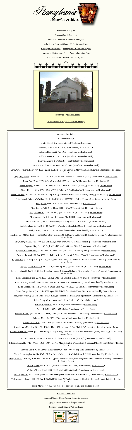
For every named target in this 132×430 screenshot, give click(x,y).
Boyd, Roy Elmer (21, 177)
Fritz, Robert (35, 208)
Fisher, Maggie (26, 186)
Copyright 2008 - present (57, 402)
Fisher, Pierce (26, 190)
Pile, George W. (21, 242)
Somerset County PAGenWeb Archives (66, 407)
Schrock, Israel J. (28, 338)
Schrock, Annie (15, 343)
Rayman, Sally (18, 260)
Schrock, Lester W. (29, 350)
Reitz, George (22, 291)
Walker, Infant (33, 365)
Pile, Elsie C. (15, 235)
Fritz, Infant (41, 203)
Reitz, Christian (17, 271)
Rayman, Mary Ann (33, 246)
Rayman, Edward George (26, 251)
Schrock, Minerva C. (18, 331)
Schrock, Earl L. (22, 314)
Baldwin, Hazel (45, 152)
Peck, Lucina (34, 230)
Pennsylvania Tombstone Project (77, 48)
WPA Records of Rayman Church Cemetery (66, 122)
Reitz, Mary (18, 296)
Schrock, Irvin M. (21, 327)
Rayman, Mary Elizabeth (31, 266)
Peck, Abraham (26, 226)
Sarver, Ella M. (43, 309)
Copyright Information (50, 48)
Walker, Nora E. (21, 374)
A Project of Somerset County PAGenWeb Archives (66, 44)
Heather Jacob (73, 115)
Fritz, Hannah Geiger (24, 199)
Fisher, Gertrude (17, 194)
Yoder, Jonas (16, 379)
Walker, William (34, 370)
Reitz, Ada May (21, 282)
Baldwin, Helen (45, 156)
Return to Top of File (66, 393)
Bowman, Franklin (41, 165)
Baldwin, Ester (45, 147)
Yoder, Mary (37, 386)
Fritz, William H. (37, 212)
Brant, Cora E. (29, 181)
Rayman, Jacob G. (24, 255)
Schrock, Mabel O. (41, 318)
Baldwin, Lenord (45, 161)
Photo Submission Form (79, 53)
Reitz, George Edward (25, 278)
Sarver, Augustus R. (43, 305)
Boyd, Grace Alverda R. (21, 170)
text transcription (61, 143)
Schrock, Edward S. (31, 322)
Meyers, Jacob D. (37, 217)
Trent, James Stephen (23, 354)
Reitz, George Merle (26, 287)
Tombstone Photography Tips (54, 53)
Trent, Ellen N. (15, 359)
